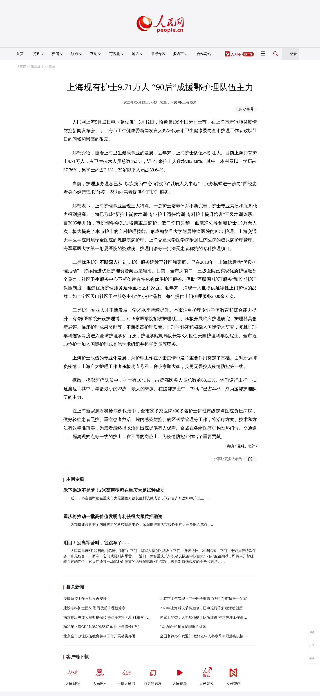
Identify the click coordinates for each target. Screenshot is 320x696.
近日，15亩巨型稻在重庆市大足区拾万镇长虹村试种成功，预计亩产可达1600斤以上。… (141, 498)
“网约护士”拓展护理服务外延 (183, 627)
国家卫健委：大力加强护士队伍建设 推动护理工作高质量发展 (209, 617)
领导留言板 (153, 675)
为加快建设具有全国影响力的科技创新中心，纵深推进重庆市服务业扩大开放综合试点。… (143, 524)
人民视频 (180, 675)
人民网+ (99, 675)
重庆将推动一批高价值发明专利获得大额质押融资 (112, 516)
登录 (293, 54)
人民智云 (206, 675)
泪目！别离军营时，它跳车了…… (97, 542)
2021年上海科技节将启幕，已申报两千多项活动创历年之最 (206, 608)
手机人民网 (126, 675)
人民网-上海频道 (183, 102)
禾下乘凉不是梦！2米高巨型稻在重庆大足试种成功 (114, 490)
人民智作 (233, 675)
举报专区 (158, 54)
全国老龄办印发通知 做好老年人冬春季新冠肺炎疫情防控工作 (209, 636)
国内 (52, 67)
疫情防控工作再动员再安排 (85, 599)
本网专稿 (75, 479)
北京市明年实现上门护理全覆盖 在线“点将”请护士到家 (203, 599)
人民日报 (73, 675)
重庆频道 (37, 67)
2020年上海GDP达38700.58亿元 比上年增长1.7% (101, 627)
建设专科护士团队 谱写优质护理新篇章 (94, 608)
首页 (20, 54)
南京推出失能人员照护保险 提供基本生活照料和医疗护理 (108, 617)
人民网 (21, 67)
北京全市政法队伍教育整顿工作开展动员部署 (99, 636)
